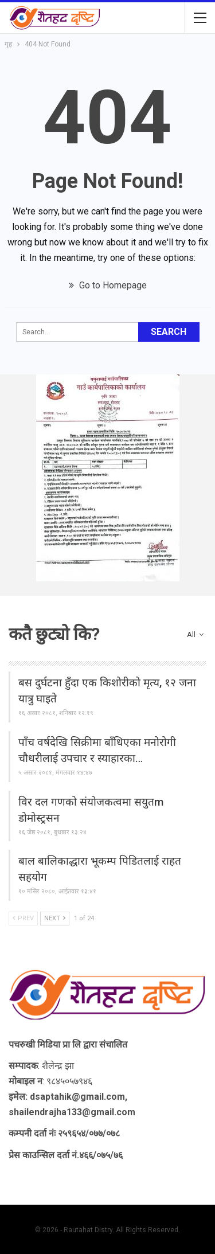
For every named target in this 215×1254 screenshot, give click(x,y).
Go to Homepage (108, 285)
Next (54, 918)
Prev (23, 918)
